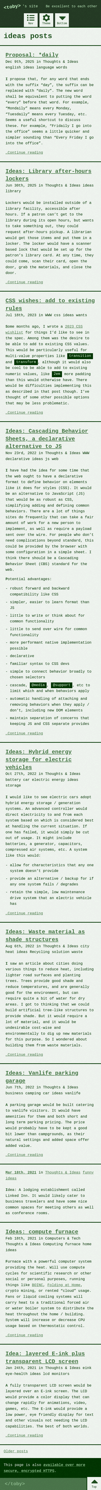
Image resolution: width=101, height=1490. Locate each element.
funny (88, 1172)
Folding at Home (63, 1284)
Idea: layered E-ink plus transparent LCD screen (45, 1357)
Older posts (16, 1451)
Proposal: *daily (32, 55)
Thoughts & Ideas (63, 1172)
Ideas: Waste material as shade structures (45, 935)
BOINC (37, 1284)
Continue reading (25, 153)
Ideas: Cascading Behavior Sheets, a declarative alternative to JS (47, 438)
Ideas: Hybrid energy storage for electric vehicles (39, 759)
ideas (11, 1178)
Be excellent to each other (72, 6)
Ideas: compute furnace (42, 1232)
